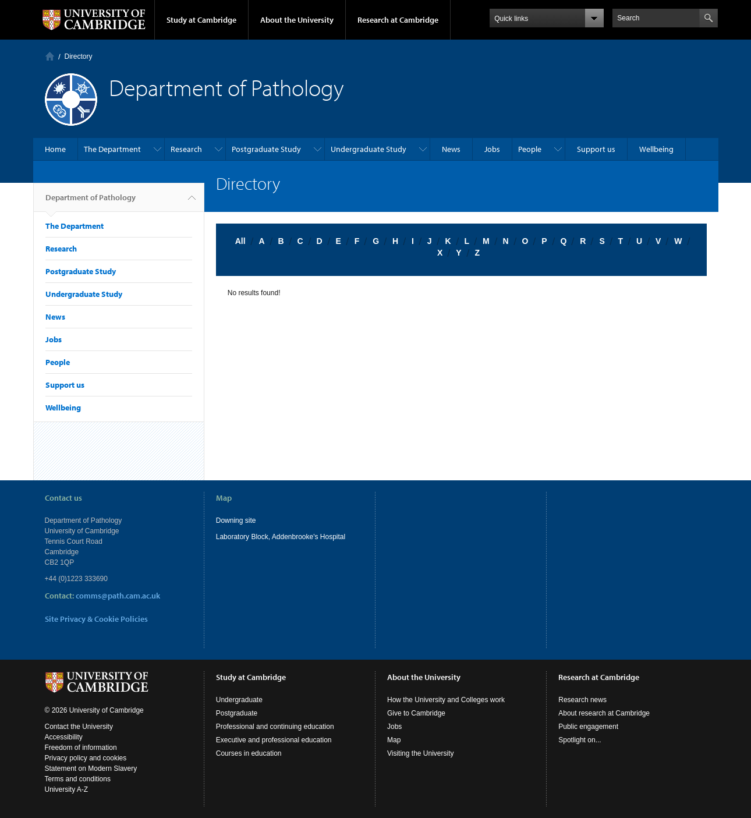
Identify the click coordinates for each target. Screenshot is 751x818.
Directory (79, 56)
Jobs (492, 149)
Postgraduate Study (266, 149)
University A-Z (66, 789)
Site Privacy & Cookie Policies (96, 619)
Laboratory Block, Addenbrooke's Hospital (280, 537)
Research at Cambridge (397, 20)
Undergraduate (239, 700)
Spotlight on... (579, 740)
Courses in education (249, 753)
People (529, 149)
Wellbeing (656, 149)
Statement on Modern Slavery (91, 768)
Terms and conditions (78, 779)
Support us (596, 149)
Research (186, 149)
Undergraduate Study (368, 149)
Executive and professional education (274, 740)
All (240, 241)
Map (394, 740)
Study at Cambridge (201, 20)
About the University (297, 20)
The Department (112, 149)
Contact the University (79, 727)
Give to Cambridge (416, 713)
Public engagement (588, 727)
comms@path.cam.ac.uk (118, 595)
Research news (582, 700)
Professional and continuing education (275, 727)
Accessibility (64, 737)
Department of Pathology (90, 202)
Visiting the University (420, 753)
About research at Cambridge (604, 713)
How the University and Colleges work (446, 700)
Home (50, 56)
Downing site (236, 520)
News (451, 149)
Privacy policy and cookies (86, 758)
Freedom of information (81, 747)
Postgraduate (236, 713)
